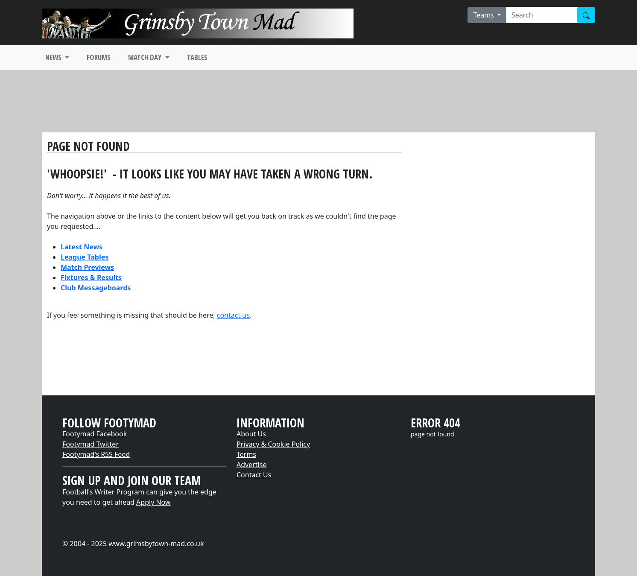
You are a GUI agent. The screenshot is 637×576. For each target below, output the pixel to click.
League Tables (84, 257)
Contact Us (254, 475)
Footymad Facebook (94, 434)
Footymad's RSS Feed (96, 454)
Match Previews (87, 267)
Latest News (81, 246)
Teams (484, 15)
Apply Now (153, 502)
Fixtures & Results (91, 277)
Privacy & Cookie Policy (273, 444)
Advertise (251, 464)
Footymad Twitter (90, 444)
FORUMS (99, 57)
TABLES (197, 57)
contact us (233, 315)
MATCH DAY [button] (145, 57)
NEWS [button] (54, 57)
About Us (251, 434)
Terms (246, 454)
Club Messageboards (96, 287)
